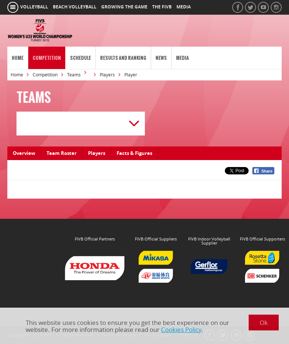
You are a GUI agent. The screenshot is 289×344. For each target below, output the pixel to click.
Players (107, 74)
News (161, 57)
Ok (264, 322)
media (183, 7)
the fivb (162, 7)
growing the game (124, 7)
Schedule (80, 57)
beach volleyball (74, 7)
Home (17, 57)
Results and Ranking (123, 57)
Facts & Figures (134, 153)
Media (182, 57)
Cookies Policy (181, 329)
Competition (47, 57)
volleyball (34, 7)
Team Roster (62, 153)
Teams (74, 74)
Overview (24, 153)
